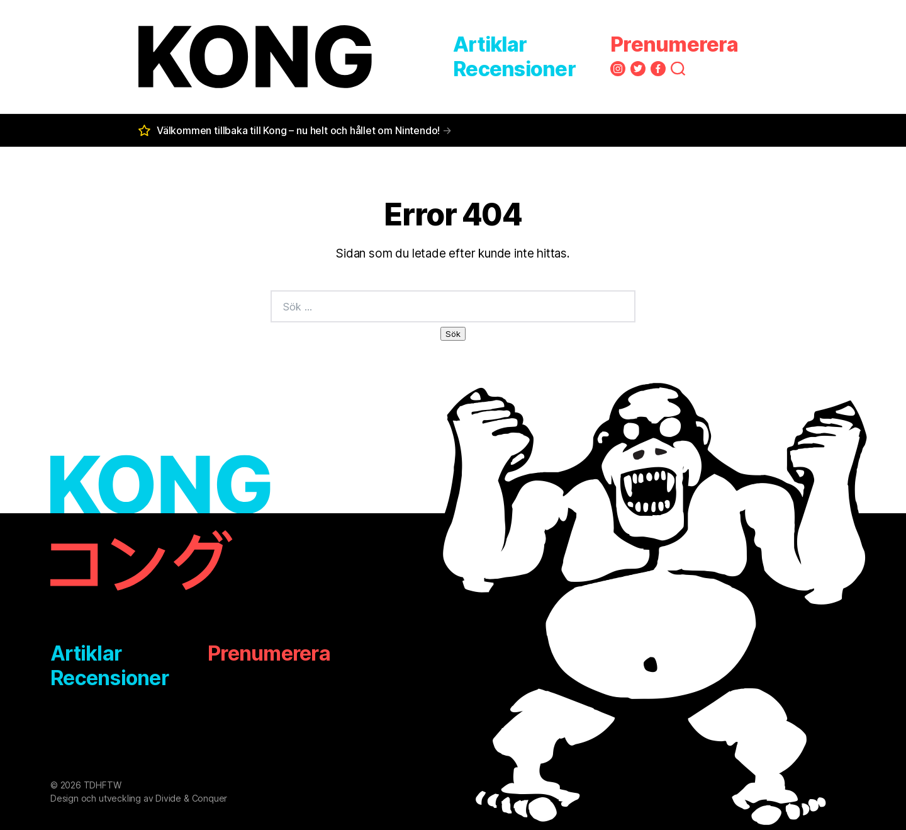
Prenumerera (674, 44)
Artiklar (490, 44)
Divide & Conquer (191, 798)
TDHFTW (102, 785)
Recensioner (514, 69)
